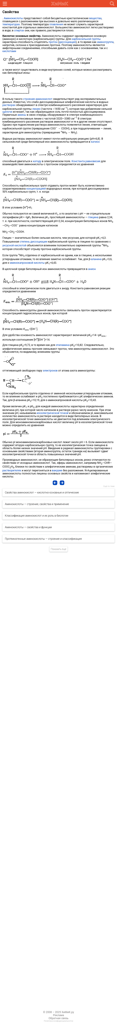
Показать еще (58, 549)
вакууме (57, 470)
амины (22, 114)
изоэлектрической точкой (52, 413)
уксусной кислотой (14, 245)
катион (95, 141)
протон (53, 42)
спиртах (19, 30)
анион (92, 269)
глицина (93, 217)
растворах (8, 105)
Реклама (58, 1015)
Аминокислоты (13, 18)
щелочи (7, 111)
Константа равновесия (86, 161)
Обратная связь (59, 1018)
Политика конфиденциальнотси (58, 1021)
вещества (95, 18)
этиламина (63, 345)
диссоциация (67, 42)
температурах (11, 24)
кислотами (9, 51)
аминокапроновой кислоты (27, 262)
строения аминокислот (37, 98)
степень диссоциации (33, 241)
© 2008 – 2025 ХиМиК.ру (58, 1012)
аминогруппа (105, 42)
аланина (96, 259)
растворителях (11, 470)
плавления (56, 24)
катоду (37, 161)
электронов (50, 370)
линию (36, 108)
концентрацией (36, 188)
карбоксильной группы (86, 38)
